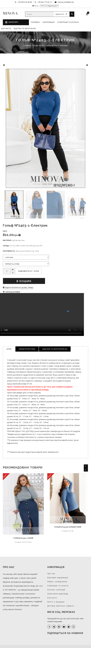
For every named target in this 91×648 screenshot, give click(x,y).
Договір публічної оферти (60, 606)
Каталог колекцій (56, 590)
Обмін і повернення (57, 581)
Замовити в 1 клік (28, 271)
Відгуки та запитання (25, 28)
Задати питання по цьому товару (18, 287)
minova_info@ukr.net (65, 2)
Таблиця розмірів (11, 291)
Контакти (6, 28)
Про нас (51, 573)
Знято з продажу (55, 602)
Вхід (35, 6)
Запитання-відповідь (57, 594)
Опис (9, 349)
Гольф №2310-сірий (23, 538)
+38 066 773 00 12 (44, 2)
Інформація (48, 22)
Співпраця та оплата (68, 22)
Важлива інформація (57, 577)
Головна (35, 22)
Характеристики (27, 349)
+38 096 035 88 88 (24, 2)
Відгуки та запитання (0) (54, 349)
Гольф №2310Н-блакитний (67, 527)
